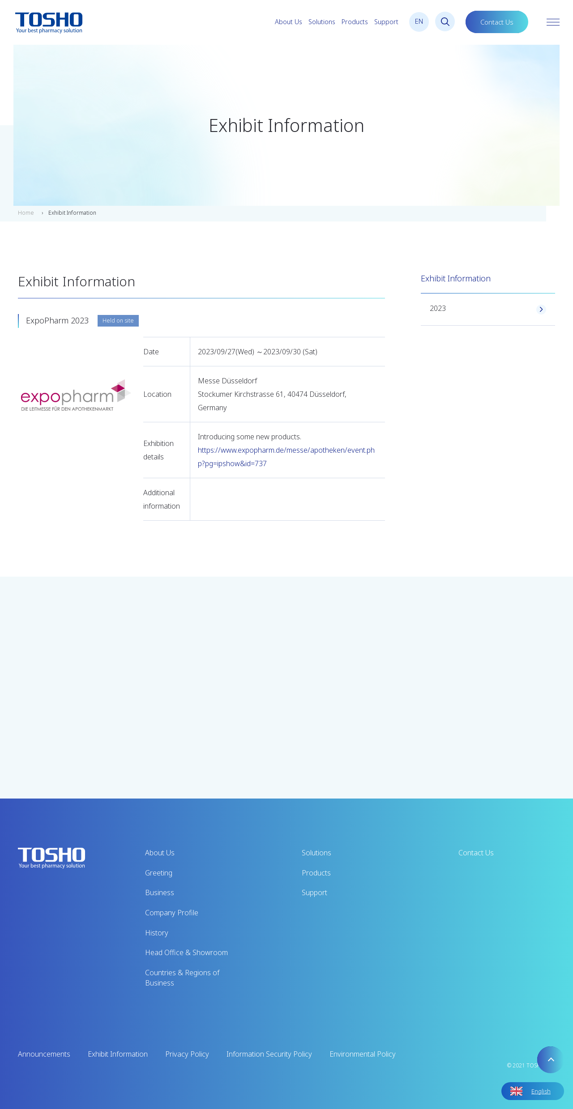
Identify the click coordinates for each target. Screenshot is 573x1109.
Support (386, 22)
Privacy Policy (187, 1054)
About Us (288, 22)
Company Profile (171, 913)
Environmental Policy (362, 1054)
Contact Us (496, 21)
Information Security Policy (269, 1054)
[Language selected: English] (532, 1091)
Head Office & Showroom (186, 952)
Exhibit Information (118, 1054)
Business (159, 892)
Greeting (158, 873)
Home (26, 213)
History (156, 933)
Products (355, 22)
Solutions (321, 22)
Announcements (44, 1054)
